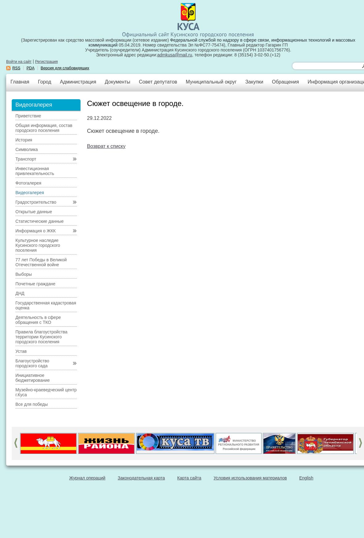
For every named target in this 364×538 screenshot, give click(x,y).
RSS (16, 68)
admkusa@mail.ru (174, 54)
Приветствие (28, 115)
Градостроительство (35, 202)
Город (44, 81)
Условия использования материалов (250, 477)
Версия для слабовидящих (65, 68)
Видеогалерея (29, 192)
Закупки (254, 81)
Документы (117, 81)
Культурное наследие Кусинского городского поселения (37, 245)
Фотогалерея (28, 183)
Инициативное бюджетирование (32, 378)
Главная (19, 81)
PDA (31, 68)
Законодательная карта (141, 477)
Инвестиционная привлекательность (34, 171)
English (306, 477)
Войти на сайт (18, 61)
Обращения (285, 81)
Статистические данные (39, 221)
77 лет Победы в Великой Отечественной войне (41, 262)
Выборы (23, 274)
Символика (26, 149)
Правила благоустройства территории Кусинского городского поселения (41, 336)
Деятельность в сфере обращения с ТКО (38, 320)
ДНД (19, 293)
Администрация (78, 81)
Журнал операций (87, 477)
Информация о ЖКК (35, 230)
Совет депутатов (158, 81)
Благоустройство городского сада (32, 363)
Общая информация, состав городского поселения (43, 128)
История (23, 139)
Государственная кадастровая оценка (45, 305)
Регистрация (46, 61)
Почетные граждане (35, 283)
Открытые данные (33, 211)
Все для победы (31, 404)
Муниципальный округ (211, 81)
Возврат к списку (106, 146)
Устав (21, 351)
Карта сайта (189, 477)
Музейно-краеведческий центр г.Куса (46, 392)
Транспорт (25, 159)
